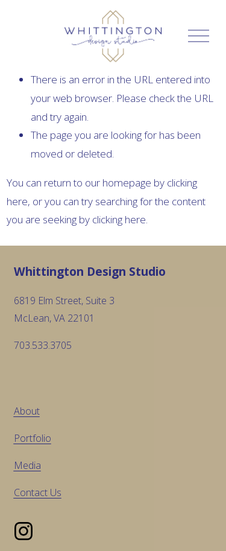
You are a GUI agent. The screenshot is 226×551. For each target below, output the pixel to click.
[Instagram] (23, 531)
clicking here (119, 219)
